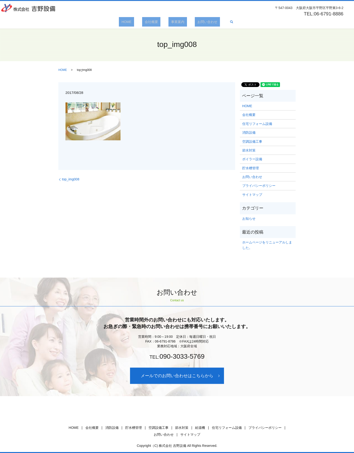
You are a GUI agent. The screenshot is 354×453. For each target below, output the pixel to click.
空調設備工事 (252, 141)
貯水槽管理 (250, 168)
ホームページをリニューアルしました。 (267, 244)
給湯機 (200, 428)
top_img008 (70, 179)
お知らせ (249, 218)
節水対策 (249, 150)
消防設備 (249, 132)
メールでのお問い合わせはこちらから (177, 375)
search (221, 21)
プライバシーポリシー (258, 186)
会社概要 (153, 22)
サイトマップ (252, 195)
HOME (134, 22)
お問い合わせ (200, 22)
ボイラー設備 (252, 159)
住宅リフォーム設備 (257, 124)
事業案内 (175, 22)
